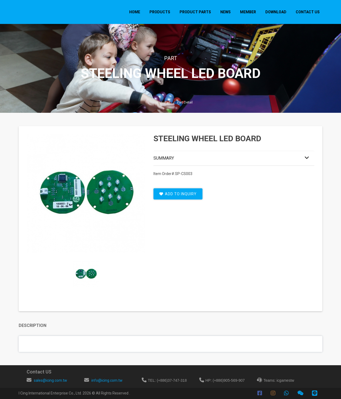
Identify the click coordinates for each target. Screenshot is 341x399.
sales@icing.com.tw (50, 380)
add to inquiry (178, 194)
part (167, 102)
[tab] (86, 274)
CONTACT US (308, 12)
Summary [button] (163, 158)
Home (134, 12)
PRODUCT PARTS (195, 12)
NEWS (225, 12)
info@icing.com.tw (107, 380)
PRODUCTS (159, 12)
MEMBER (248, 12)
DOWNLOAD (275, 12)
